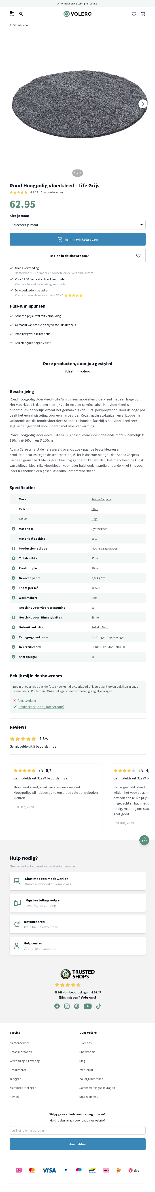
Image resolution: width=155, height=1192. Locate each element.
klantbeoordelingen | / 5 (77, 981)
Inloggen (15, 1079)
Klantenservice (20, 1043)
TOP (144, 840)
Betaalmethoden (21, 1052)
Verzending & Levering (25, 1061)
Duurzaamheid (88, 1097)
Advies (14, 1097)
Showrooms (87, 1052)
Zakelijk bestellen (91, 1079)
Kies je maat (20, 215)
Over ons (85, 1043)
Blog (82, 1061)
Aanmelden (77, 1144)
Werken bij (86, 1070)
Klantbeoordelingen (23, 1088)
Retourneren (18, 1070)
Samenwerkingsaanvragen (97, 1088)
